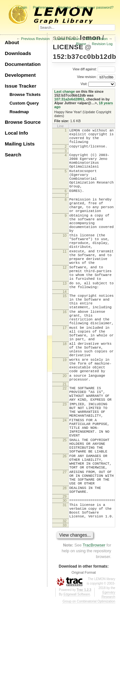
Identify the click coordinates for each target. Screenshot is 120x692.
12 (65, 298)
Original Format (84, 661)
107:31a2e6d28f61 (69, 99)
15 (65, 332)
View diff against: (94, 69)
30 (65, 584)
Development (20, 75)
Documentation (23, 64)
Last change (64, 91)
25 (65, 510)
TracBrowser (94, 633)
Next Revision (96, 39)
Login (22, 7)
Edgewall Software (76, 682)
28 (65, 569)
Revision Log (102, 44)
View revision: (87, 77)
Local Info (16, 133)
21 (65, 442)
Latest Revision (67, 39)
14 (65, 328)
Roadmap (19, 111)
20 (65, 431)
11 (65, 278)
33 (65, 613)
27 (65, 550)
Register (64, 7)
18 (65, 392)
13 (65, 318)
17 (65, 372)
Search (13, 154)
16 (65, 352)
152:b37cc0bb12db (84, 56)
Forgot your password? (95, 7)
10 (65, 258)
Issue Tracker (20, 86)
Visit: (84, 84)
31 (65, 589)
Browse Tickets (25, 94)
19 (65, 411)
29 (65, 580)
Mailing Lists (20, 143)
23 (65, 466)
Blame (81, 44)
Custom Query (24, 103)
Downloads (18, 53)
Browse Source (23, 122)
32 (65, 609)
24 (65, 485)
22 (65, 446)
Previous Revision (35, 39)
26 (65, 530)
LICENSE (68, 47)
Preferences (42, 7)
